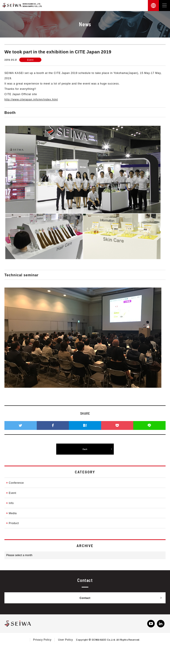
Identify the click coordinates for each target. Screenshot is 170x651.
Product (13, 523)
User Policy (65, 640)
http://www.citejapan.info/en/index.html (31, 99)
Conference (15, 483)
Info (10, 503)
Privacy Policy (42, 640)
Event (11, 493)
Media (12, 513)
